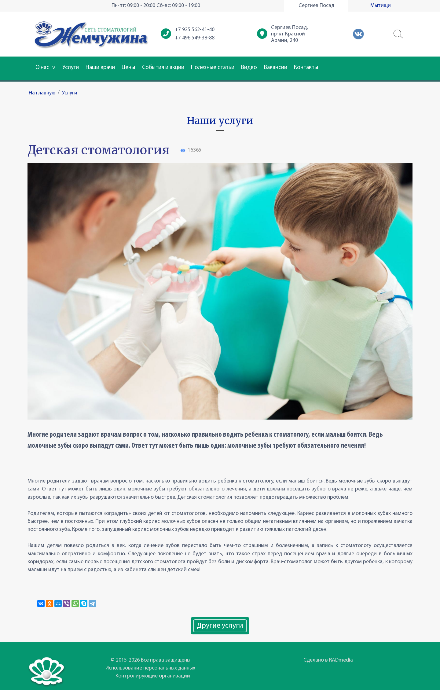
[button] (398, 34)
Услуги (70, 68)
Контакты (306, 68)
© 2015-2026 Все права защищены (150, 660)
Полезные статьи (212, 68)
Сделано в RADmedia (328, 660)
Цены (128, 68)
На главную (42, 93)
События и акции (163, 68)
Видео (249, 68)
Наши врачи (100, 68)
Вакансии (275, 68)
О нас (45, 68)
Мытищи (380, 5)
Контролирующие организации (153, 676)
